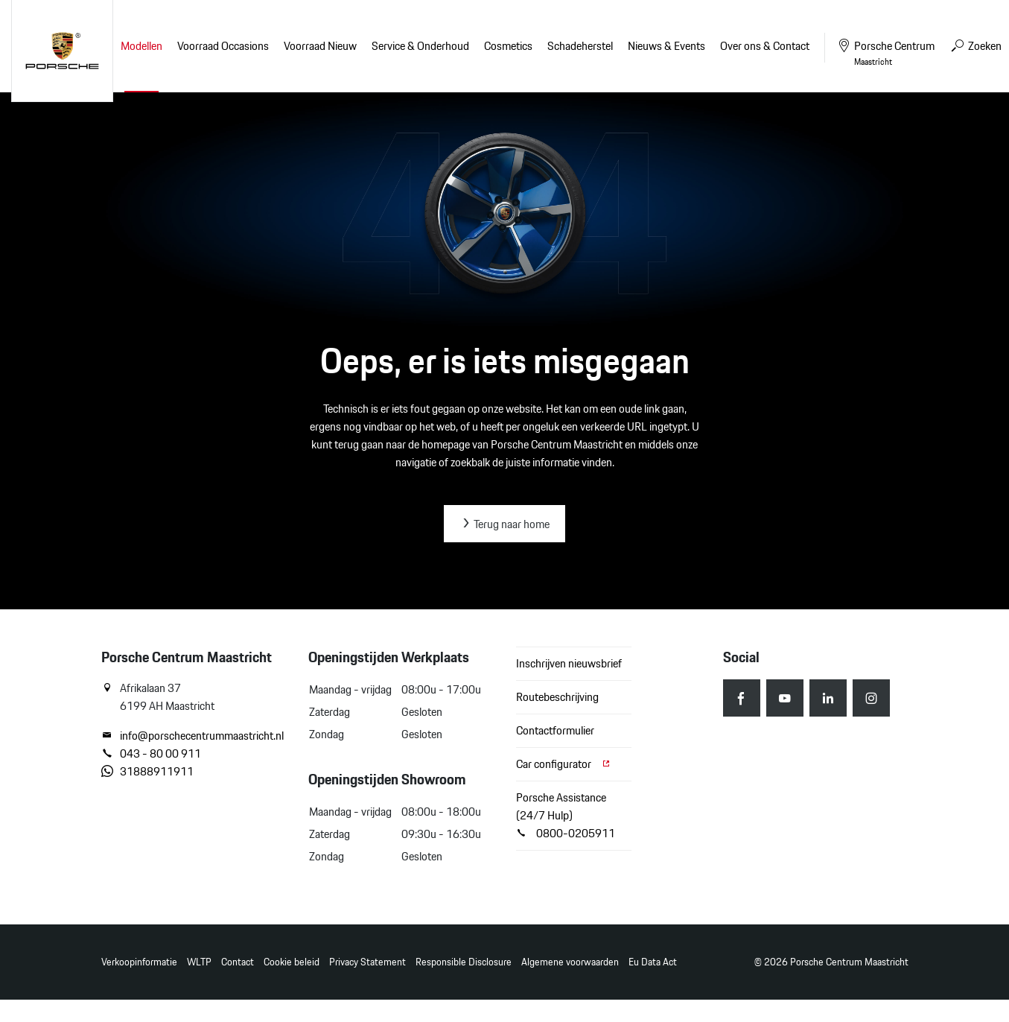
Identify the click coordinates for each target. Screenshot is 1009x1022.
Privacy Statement (367, 962)
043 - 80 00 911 (151, 754)
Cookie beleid (291, 962)
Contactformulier (555, 730)
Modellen (141, 45)
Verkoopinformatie (139, 962)
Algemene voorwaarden (570, 962)
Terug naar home (504, 524)
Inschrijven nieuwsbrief (569, 663)
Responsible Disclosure (464, 962)
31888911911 (147, 772)
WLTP (199, 962)
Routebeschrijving (557, 697)
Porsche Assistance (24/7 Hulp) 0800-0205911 (565, 815)
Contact (237, 962)
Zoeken (975, 45)
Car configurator (563, 764)
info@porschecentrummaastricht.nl (192, 736)
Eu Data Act (652, 962)
